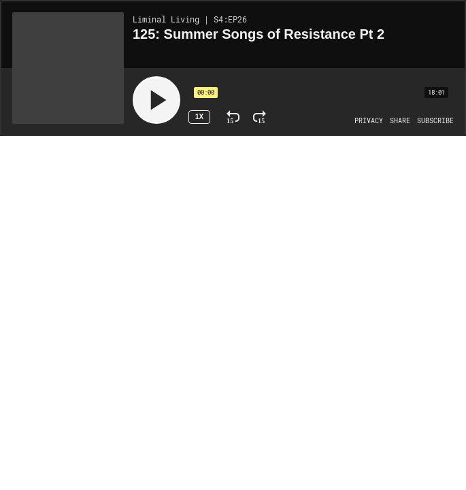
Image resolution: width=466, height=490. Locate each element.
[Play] (156, 100)
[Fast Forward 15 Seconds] (259, 117)
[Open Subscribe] (435, 121)
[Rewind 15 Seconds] (233, 117)
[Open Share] (400, 121)
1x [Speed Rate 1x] (199, 116)
